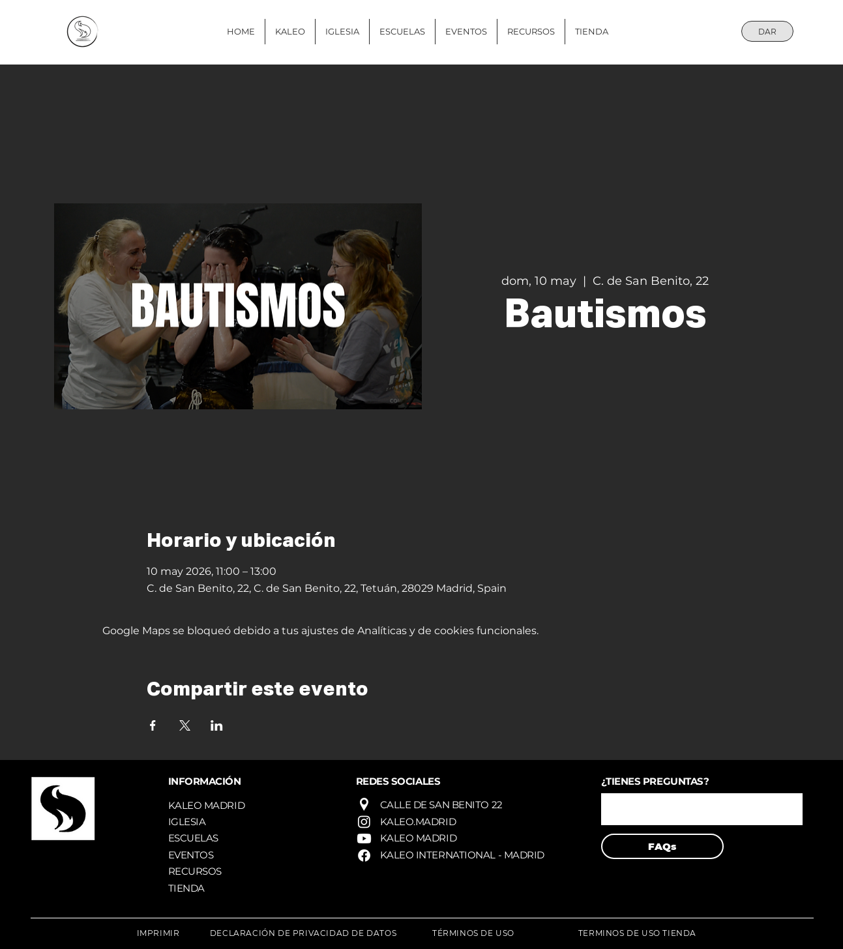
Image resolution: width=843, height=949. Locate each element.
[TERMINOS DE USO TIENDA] (637, 932)
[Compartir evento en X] (185, 725)
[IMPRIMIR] (158, 932)
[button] (702, 809)
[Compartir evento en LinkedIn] (217, 725)
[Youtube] (364, 838)
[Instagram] (364, 821)
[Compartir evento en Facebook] (153, 725)
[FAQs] (662, 846)
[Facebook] (364, 855)
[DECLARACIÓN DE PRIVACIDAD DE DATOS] (303, 932)
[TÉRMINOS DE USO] (473, 932)
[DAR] (767, 31)
